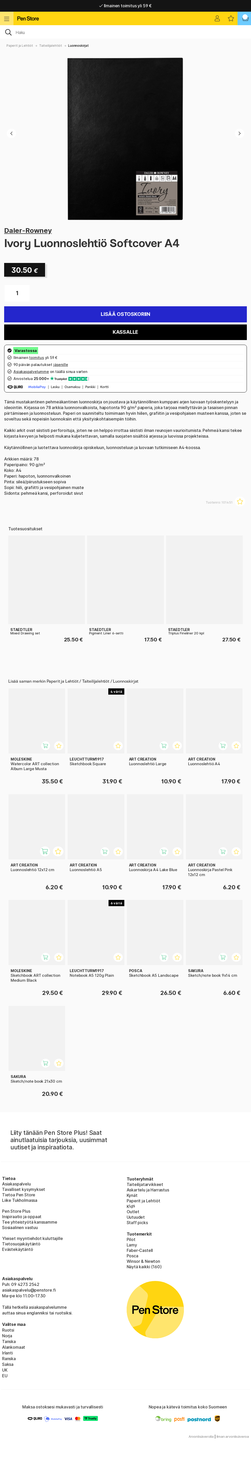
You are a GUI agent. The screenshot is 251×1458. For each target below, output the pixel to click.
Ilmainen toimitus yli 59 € (125, 5)
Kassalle (126, 332)
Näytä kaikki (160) (144, 1266)
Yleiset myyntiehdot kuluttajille (32, 1238)
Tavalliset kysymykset (23, 1189)
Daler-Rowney (28, 230)
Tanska (9, 1341)
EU (5, 1375)
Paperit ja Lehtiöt (19, 46)
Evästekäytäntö (17, 1249)
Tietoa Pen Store (18, 1194)
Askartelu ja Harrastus (148, 1189)
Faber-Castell (140, 1250)
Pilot (131, 1239)
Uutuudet (136, 1217)
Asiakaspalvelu (16, 1183)
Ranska (9, 1358)
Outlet (133, 1211)
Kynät (132, 1195)
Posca (132, 1255)
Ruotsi (8, 1330)
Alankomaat (13, 1347)
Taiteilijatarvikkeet (145, 1184)
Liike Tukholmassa (19, 1200)
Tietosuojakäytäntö (21, 1243)
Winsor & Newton (143, 1261)
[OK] (125, 32)
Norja (7, 1335)
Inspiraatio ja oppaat (21, 1216)
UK (5, 1370)
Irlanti (7, 1352)
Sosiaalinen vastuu (20, 1227)
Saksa (7, 1364)
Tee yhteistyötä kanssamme (29, 1222)
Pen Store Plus (16, 1211)
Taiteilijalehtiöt (50, 46)
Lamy (132, 1244)
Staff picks (137, 1222)
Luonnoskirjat (78, 46)
